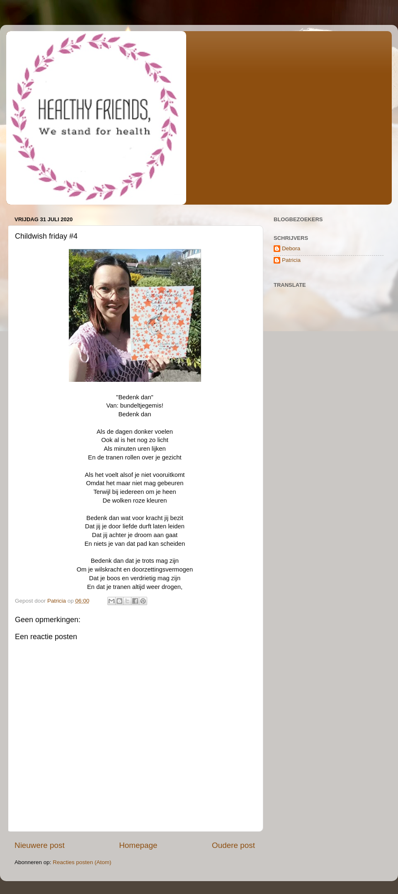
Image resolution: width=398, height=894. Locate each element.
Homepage (138, 845)
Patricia (291, 260)
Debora (291, 248)
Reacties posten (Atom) (82, 862)
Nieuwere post (40, 845)
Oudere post (233, 845)
